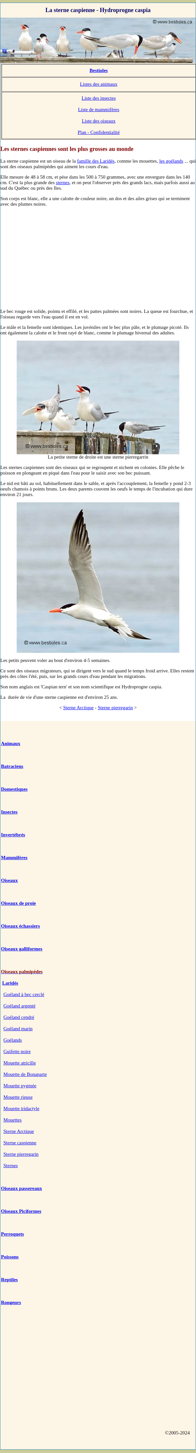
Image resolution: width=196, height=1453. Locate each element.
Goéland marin (18, 1028)
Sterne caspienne (20, 1142)
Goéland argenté (19, 1005)
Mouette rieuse (18, 1097)
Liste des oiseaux (98, 121)
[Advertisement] (98, 257)
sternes (63, 182)
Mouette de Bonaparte (25, 1074)
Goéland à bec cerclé (24, 994)
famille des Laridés (96, 161)
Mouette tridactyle (21, 1108)
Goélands (13, 1040)
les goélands (171, 161)
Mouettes (13, 1120)
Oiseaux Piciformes (21, 1211)
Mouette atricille (20, 1062)
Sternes (11, 1165)
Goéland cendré (19, 1017)
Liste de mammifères (98, 109)
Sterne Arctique (78, 707)
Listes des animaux (99, 84)
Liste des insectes (99, 98)
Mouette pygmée (20, 1085)
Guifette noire (17, 1051)
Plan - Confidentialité (98, 132)
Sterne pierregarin (115, 707)
